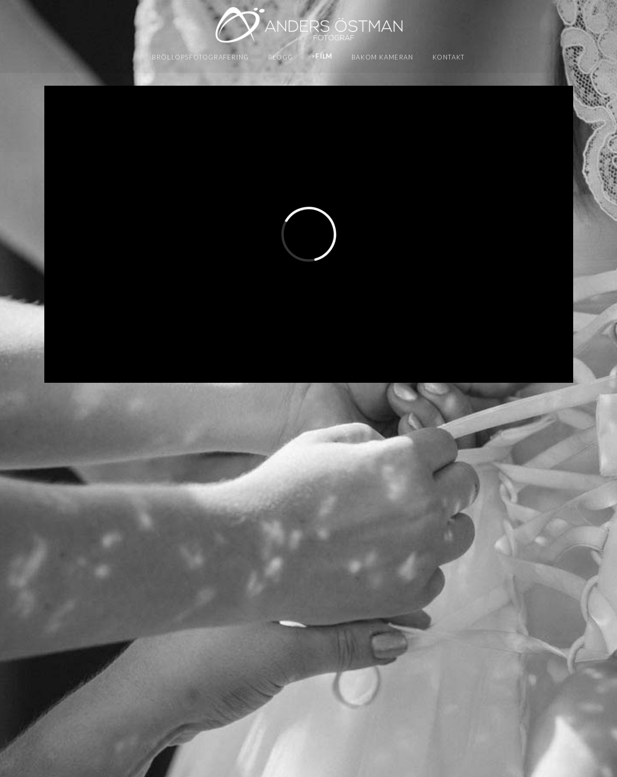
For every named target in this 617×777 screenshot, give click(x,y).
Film (323, 56)
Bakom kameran (383, 57)
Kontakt (449, 57)
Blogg (280, 57)
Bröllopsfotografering (200, 57)
